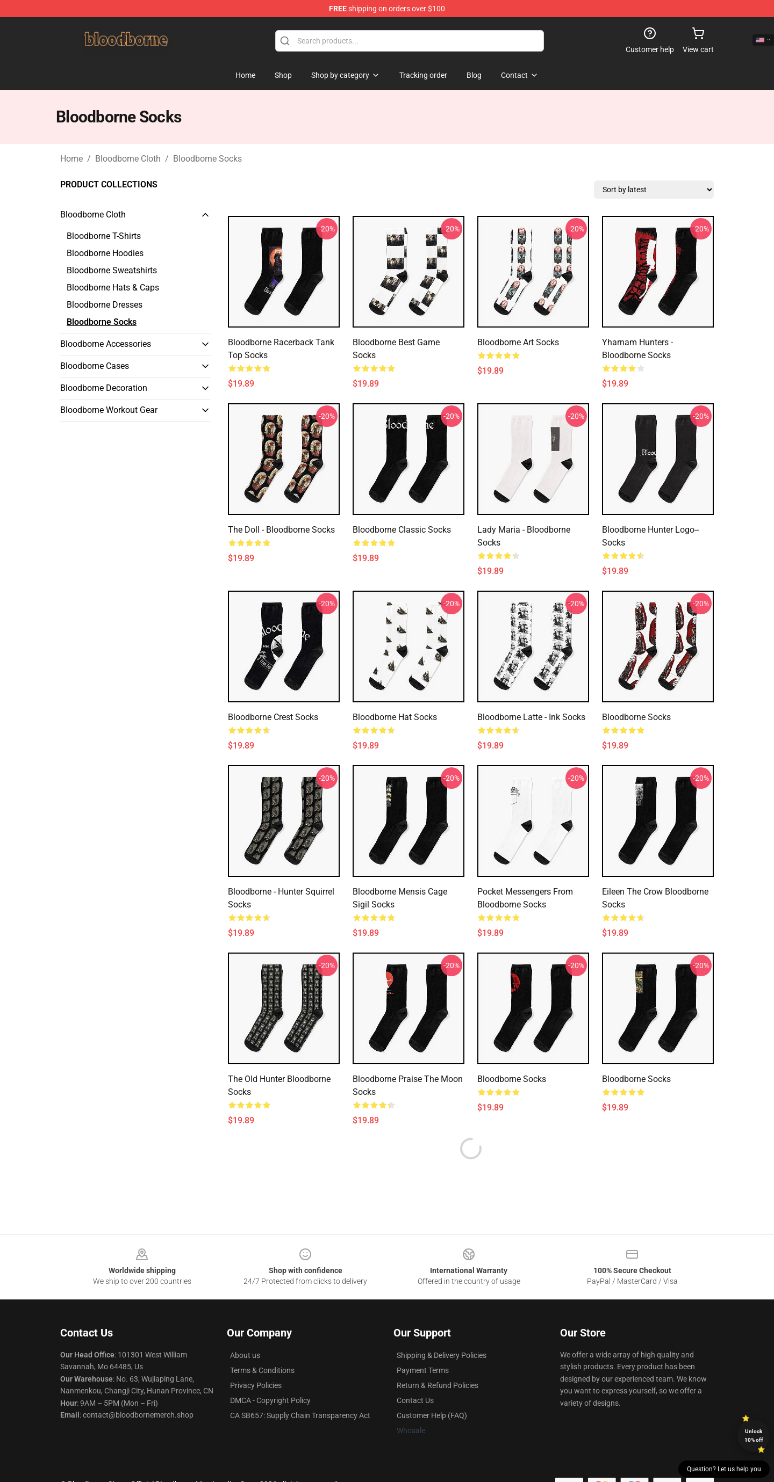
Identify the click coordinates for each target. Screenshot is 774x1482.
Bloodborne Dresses (104, 305)
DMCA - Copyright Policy (270, 1400)
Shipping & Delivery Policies (441, 1355)
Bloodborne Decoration (103, 388)
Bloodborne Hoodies (105, 253)
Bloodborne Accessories (105, 344)
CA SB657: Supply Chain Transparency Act (300, 1415)
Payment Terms (423, 1370)
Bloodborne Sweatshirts (112, 270)
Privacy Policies (256, 1385)
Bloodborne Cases (94, 366)
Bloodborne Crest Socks (273, 717)
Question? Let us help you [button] (724, 1469)
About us (245, 1355)
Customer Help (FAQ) (432, 1415)
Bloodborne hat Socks (395, 717)
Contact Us (415, 1400)
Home (71, 159)
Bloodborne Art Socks (518, 342)
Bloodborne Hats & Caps (113, 287)
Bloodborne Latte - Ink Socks (531, 717)
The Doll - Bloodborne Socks (281, 530)
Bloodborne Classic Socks (402, 530)
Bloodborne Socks (207, 159)
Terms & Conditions (262, 1370)
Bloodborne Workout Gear (108, 410)
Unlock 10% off (753, 1435)
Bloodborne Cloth (128, 159)
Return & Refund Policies (437, 1385)
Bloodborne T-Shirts (104, 236)
